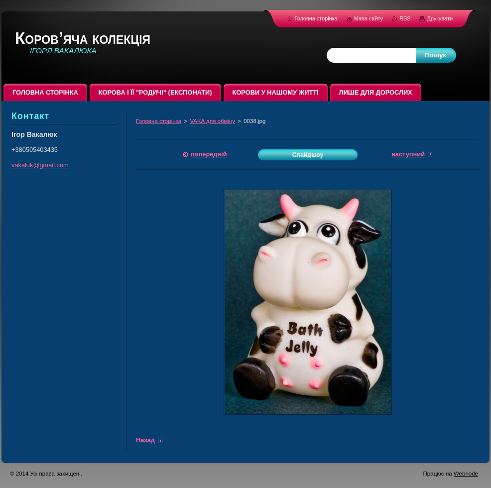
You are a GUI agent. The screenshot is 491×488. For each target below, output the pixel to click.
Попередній (209, 154)
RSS (405, 18)
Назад (145, 440)
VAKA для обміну (212, 121)
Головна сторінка (158, 121)
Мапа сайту (368, 18)
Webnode (466, 474)
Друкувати (440, 18)
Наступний (408, 154)
